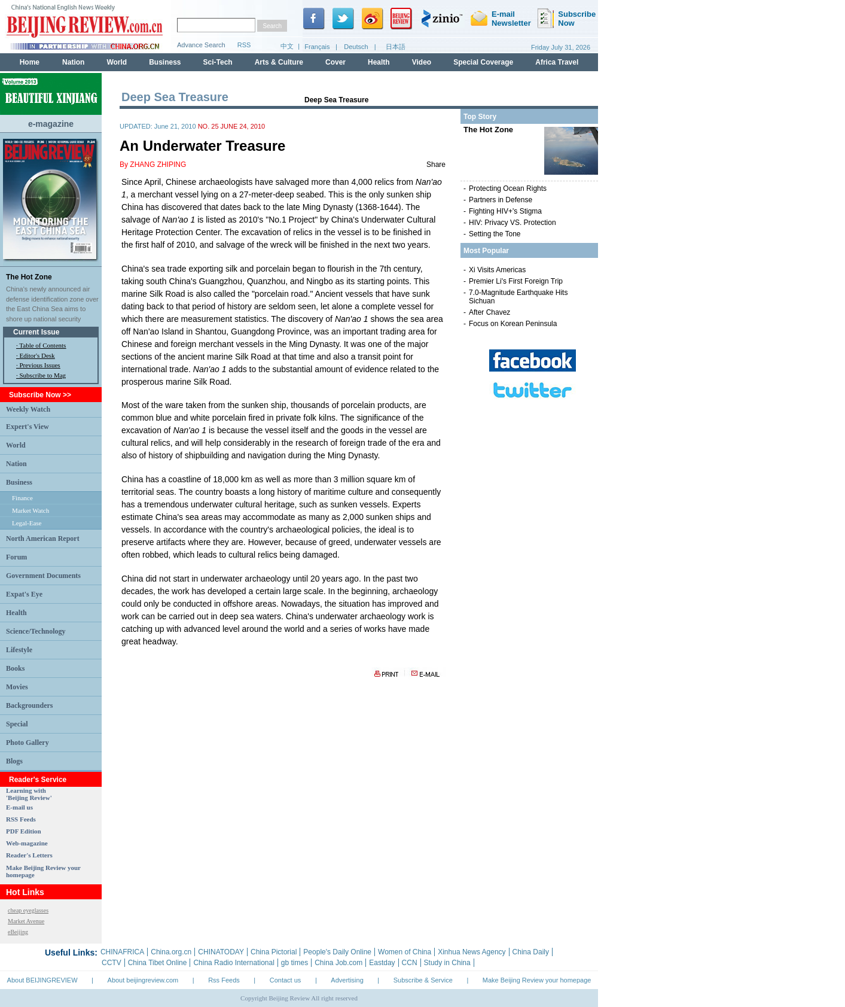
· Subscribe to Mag (41, 375)
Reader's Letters (29, 855)
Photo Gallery (27, 742)
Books (15, 668)
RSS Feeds (21, 819)
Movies (17, 687)
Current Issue (36, 332)
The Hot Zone (29, 277)
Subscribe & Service (423, 980)
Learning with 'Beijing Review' (29, 794)
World (16, 445)
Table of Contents (42, 345)
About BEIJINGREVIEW (42, 980)
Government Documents (43, 575)
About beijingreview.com (143, 980)
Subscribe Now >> (40, 395)
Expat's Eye (24, 594)
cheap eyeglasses (28, 910)
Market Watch (30, 510)
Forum (16, 557)
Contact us (285, 980)
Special (17, 724)
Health (16, 613)
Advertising (347, 980)
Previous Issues (40, 365)
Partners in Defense (500, 200)
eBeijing (18, 932)
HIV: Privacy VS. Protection (512, 222)
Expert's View (27, 426)
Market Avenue (26, 921)
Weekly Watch (28, 409)
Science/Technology (36, 631)
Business (19, 482)
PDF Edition (23, 831)
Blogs (14, 761)
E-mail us (19, 807)
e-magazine (51, 124)
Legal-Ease (26, 523)
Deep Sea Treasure (336, 100)
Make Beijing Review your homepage (537, 980)
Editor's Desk (37, 355)
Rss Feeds (224, 980)
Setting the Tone (495, 234)
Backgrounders (29, 705)
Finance (22, 497)
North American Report (43, 538)
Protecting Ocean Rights (508, 188)
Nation (16, 464)
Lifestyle (19, 650)
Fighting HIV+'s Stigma (505, 211)
